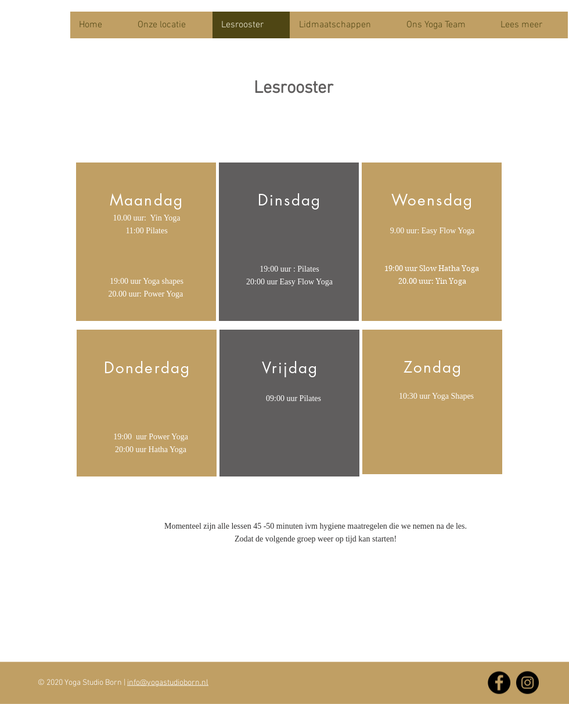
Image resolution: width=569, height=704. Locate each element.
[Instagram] (527, 682)
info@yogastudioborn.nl (167, 683)
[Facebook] (499, 682)
